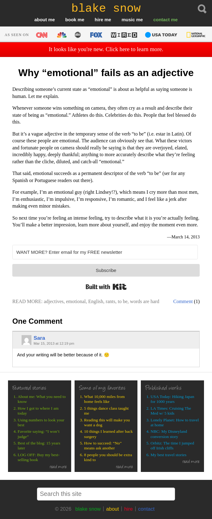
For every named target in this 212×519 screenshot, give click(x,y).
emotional (76, 301)
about (40, 19)
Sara (39, 338)
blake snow (88, 509)
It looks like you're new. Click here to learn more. (106, 49)
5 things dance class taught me (106, 411)
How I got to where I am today (38, 411)
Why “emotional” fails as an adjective (106, 72)
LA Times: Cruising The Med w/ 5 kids (171, 411)
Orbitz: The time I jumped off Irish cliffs (172, 445)
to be (123, 301)
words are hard (144, 301)
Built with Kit (106, 286)
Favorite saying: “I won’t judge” (38, 434)
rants (110, 301)
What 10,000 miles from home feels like (104, 399)
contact (161, 19)
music (128, 19)
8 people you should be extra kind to (108, 457)
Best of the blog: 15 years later (39, 445)
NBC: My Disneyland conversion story (169, 434)
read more (58, 467)
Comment (183, 301)
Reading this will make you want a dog (107, 422)
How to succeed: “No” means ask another (103, 445)
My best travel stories (169, 454)
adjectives (53, 301)
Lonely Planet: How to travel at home (175, 422)
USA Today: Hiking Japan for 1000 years (172, 399)
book (70, 19)
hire (99, 19)
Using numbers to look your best (41, 422)
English (95, 301)
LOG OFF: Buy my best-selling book (38, 457)
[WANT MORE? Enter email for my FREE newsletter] (105, 252)
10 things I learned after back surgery (108, 434)
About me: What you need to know (42, 399)
